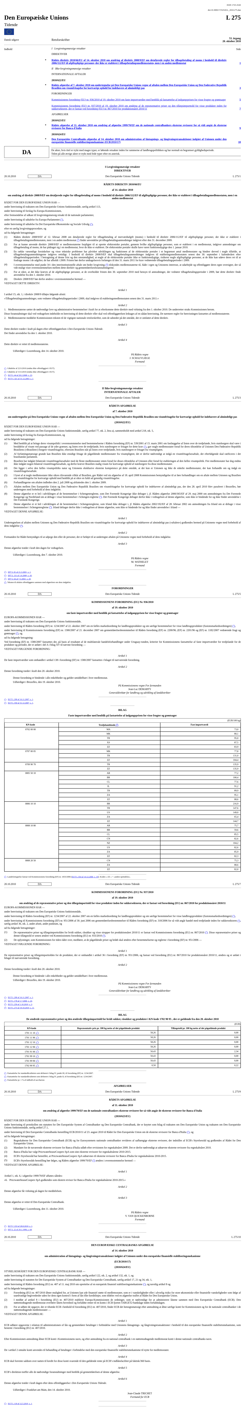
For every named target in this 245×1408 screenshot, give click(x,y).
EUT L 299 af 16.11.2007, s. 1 (20, 699)
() (61, 219)
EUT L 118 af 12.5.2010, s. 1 (20, 1403)
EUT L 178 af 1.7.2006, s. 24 (20, 1001)
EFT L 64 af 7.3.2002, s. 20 (19, 579)
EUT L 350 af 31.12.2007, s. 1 (20, 703)
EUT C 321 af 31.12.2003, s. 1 (20, 379)
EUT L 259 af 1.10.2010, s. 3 (20, 1004)
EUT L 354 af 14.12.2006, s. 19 (85, 877)
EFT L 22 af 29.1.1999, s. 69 (20, 1230)
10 (239, 142)
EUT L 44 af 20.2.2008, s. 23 (20, 375)
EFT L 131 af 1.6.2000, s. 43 (20, 575)
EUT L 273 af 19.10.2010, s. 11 (21, 1008)
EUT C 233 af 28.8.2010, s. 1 (20, 1226)
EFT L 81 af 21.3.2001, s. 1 (19, 572)
